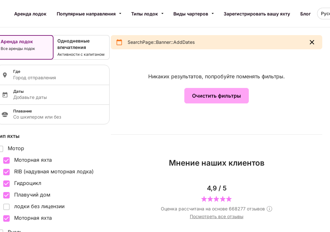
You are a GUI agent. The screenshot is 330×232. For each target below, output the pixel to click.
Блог (305, 13)
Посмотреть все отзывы (216, 216)
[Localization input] (57, 77)
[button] (312, 42)
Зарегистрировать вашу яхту (257, 13)
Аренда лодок (30, 13)
